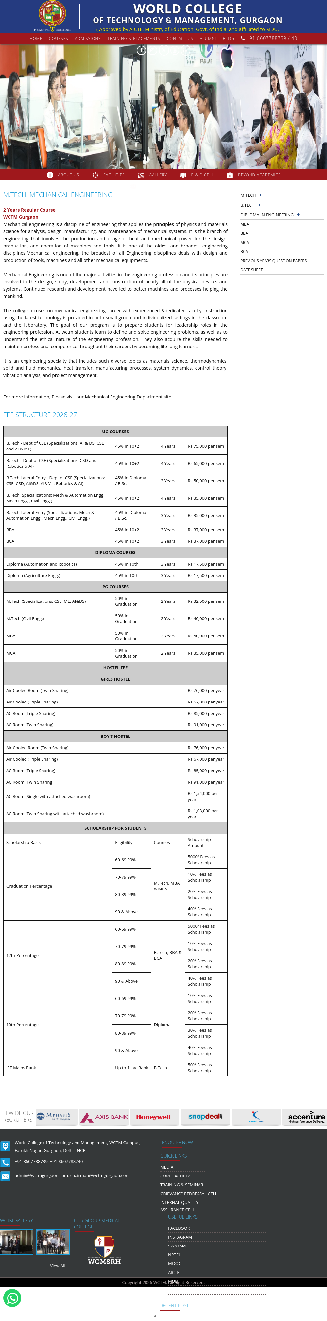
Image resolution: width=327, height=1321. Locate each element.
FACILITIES (114, 175)
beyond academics (260, 175)
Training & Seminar (181, 1185)
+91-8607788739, (32, 1161)
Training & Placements (134, 38)
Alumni (208, 38)
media (166, 1167)
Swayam (177, 1246)
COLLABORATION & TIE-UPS (170, 186)
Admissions (88, 38)
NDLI (173, 1290)
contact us (180, 38)
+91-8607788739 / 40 (269, 38)
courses (58, 38)
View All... (59, 1266)
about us (68, 175)
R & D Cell (202, 175)
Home (36, 38)
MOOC (174, 1263)
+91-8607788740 (66, 1161)
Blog (228, 38)
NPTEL (174, 1255)
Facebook (179, 1228)
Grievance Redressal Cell (188, 1193)
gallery (158, 175)
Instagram (180, 1237)
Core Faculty (175, 1176)
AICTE (173, 1272)
